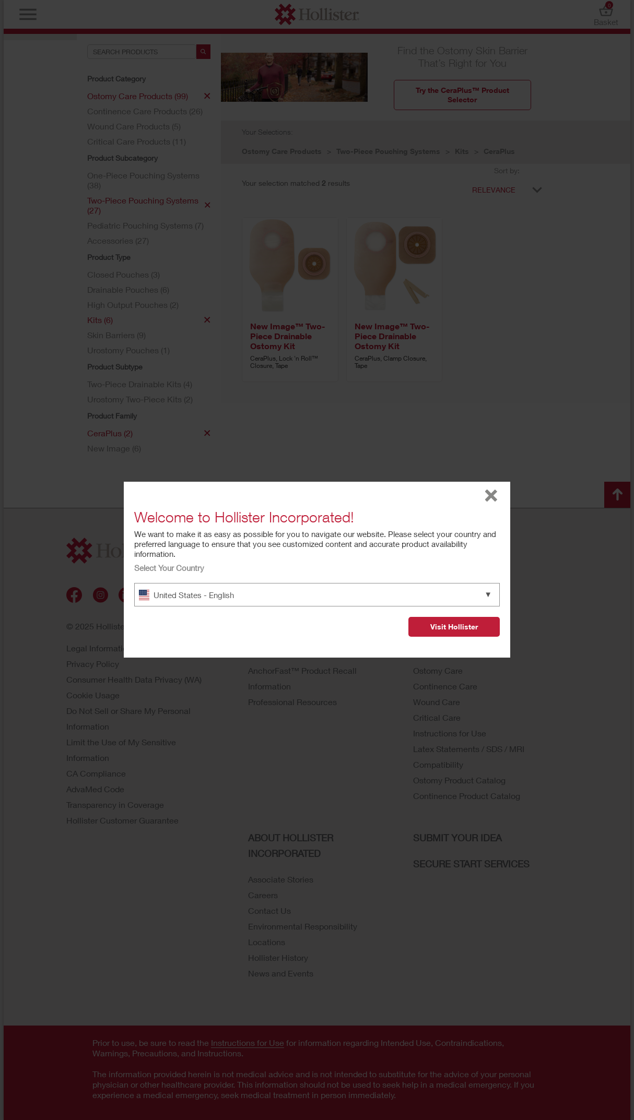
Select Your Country (169, 568)
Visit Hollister (454, 626)
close (491, 496)
